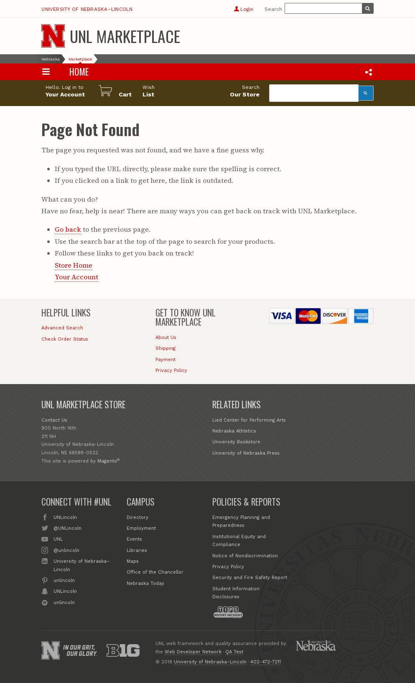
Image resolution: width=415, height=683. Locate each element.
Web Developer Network (193, 652)
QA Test (234, 652)
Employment (141, 528)
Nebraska (50, 59)
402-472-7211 (265, 662)
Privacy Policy (171, 370)
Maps (133, 561)
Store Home (73, 265)
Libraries (137, 550)
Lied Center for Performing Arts (249, 420)
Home (79, 71)
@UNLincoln (67, 527)
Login (243, 9)
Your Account (76, 276)
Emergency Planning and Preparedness (241, 522)
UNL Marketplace (125, 36)
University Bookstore (236, 442)
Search (273, 9)
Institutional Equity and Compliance (239, 541)
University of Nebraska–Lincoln (86, 9)
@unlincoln (66, 549)
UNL (58, 538)
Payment (165, 359)
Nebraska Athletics (234, 431)
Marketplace (80, 59)
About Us (165, 337)
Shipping (165, 348)
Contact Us (54, 420)
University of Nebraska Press (246, 453)
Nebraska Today (145, 583)
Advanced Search (62, 328)
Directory (137, 517)
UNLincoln (65, 517)
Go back (68, 229)
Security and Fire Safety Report (249, 577)
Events (134, 539)
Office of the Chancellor (155, 572)
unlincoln (64, 580)
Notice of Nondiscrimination (245, 556)
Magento (107, 461)
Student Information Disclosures (236, 593)
